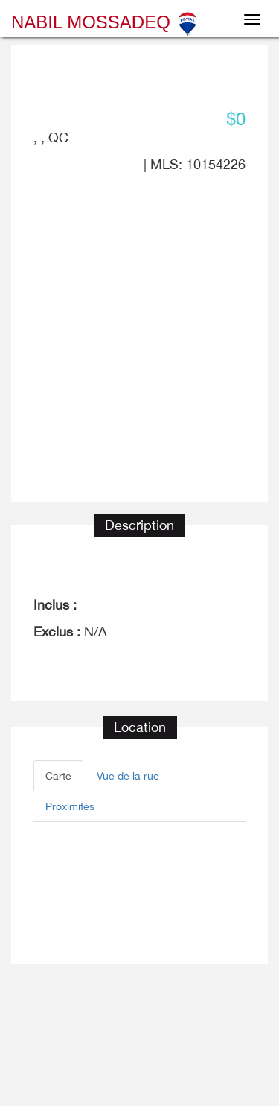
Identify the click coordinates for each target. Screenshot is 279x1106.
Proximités (69, 806)
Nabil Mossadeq (105, 22)
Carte (58, 776)
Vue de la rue (128, 776)
